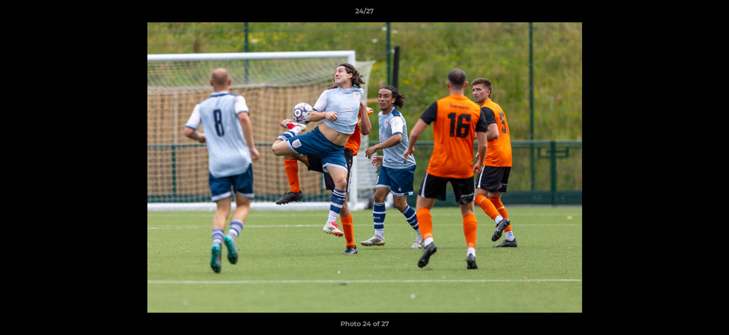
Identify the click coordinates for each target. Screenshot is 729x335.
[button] (712, 13)
